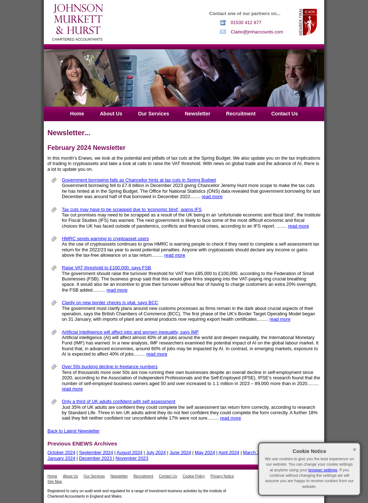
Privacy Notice (222, 476)
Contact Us (284, 113)
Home (77, 113)
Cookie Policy (194, 476)
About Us (111, 113)
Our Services (153, 113)
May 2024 (205, 452)
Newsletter (197, 113)
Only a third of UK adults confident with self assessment (118, 401)
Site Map (54, 482)
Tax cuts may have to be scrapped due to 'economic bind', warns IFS (132, 209)
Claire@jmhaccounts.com (257, 32)
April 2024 (228, 452)
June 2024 (180, 452)
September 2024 (96, 452)
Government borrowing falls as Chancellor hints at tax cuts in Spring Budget (139, 180)
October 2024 (61, 452)
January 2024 (61, 458)
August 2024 (129, 452)
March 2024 (255, 452)
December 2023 (96, 458)
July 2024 (156, 452)
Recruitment (241, 113)
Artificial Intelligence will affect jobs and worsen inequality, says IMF (130, 332)
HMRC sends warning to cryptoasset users (105, 238)
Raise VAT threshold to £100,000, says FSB (106, 267)
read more (212, 196)
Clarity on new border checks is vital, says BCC (110, 302)
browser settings (322, 470)
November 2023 (132, 458)
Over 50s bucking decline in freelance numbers (110, 366)
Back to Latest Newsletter (73, 431)
